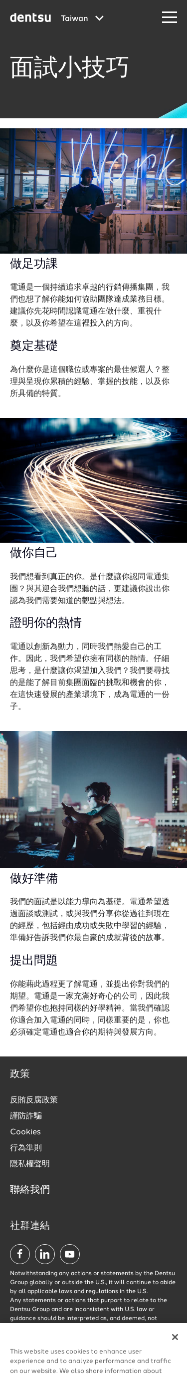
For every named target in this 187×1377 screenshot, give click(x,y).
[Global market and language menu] (82, 18)
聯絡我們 (30, 1190)
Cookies (25, 1132)
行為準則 (26, 1148)
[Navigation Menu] (169, 17)
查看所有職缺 (133, 1353)
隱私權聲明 (30, 1164)
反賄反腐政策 (34, 1100)
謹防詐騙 (26, 1116)
